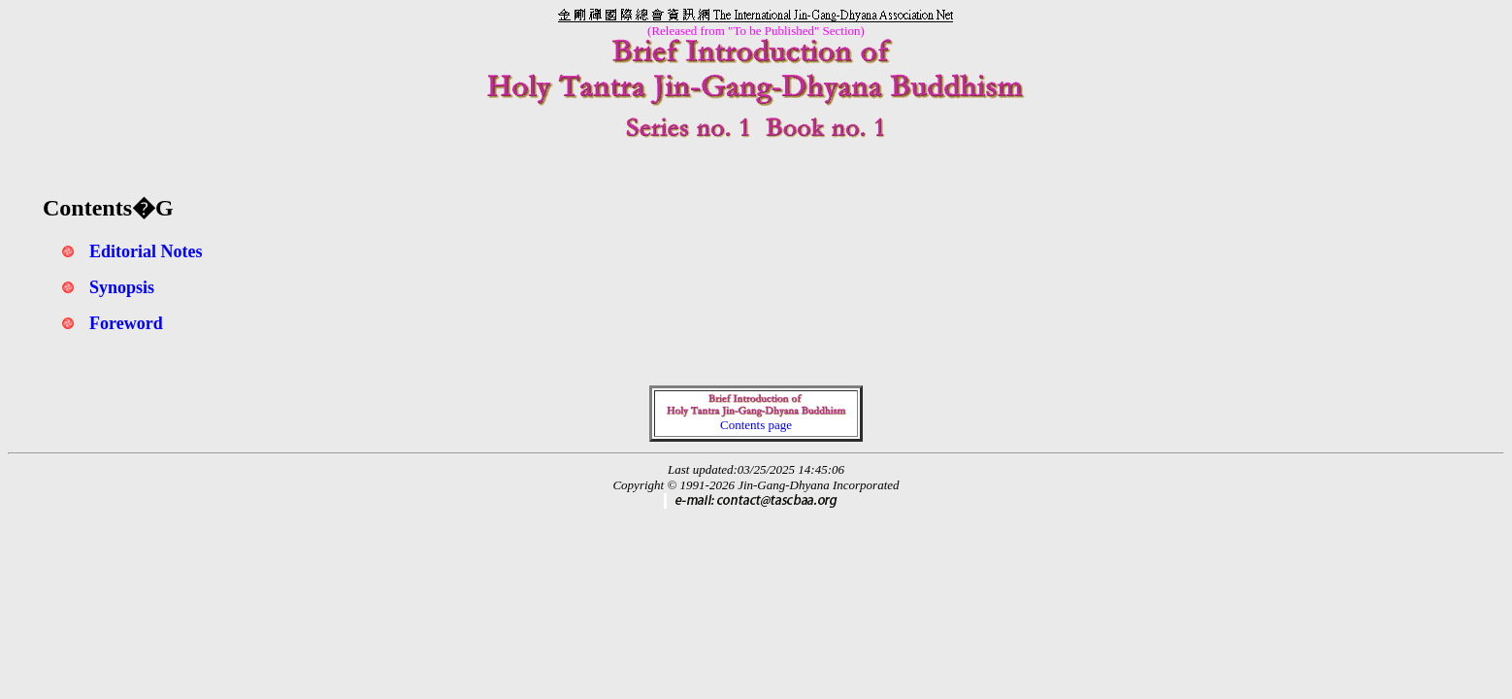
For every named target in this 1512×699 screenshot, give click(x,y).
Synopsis (121, 287)
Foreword (126, 323)
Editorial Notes (146, 251)
